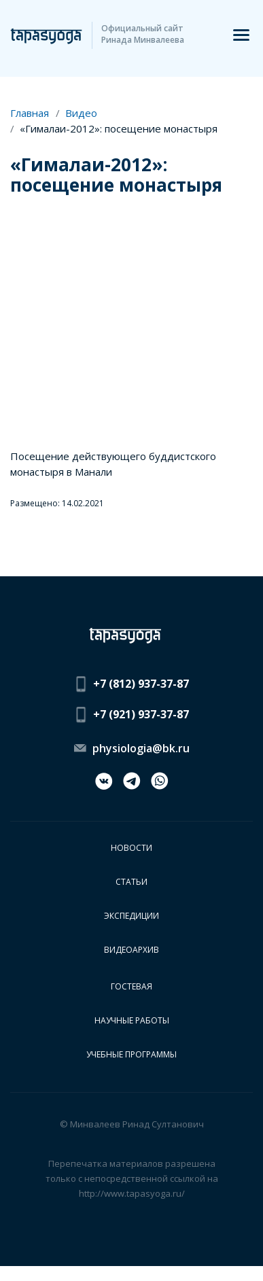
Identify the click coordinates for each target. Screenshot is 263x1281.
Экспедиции (131, 916)
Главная (29, 113)
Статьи (131, 882)
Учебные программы (131, 1054)
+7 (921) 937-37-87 (141, 714)
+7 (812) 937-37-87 (141, 683)
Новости (131, 848)
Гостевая (131, 986)
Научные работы (131, 1020)
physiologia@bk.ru (141, 748)
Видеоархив (131, 949)
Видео (81, 113)
